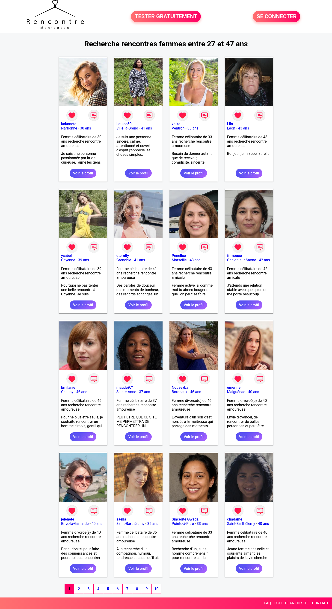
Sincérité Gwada (185, 519)
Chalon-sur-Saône (241, 260)
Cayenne (68, 260)
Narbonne (69, 128)
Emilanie (68, 387)
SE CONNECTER (276, 16)
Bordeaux (179, 392)
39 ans (83, 260)
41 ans (146, 128)
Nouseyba (180, 387)
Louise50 (124, 124)
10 (156, 589)
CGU (278, 603)
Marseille (179, 260)
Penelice (179, 255)
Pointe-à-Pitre (183, 523)
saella (121, 519)
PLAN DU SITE (297, 603)
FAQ (267, 603)
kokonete (68, 124)
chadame (234, 519)
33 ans (193, 128)
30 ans (85, 128)
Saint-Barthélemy (130, 523)
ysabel (66, 255)
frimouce (234, 255)
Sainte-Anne (126, 392)
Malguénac (236, 392)
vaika (176, 124)
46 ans (81, 392)
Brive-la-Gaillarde (75, 523)
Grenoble (123, 260)
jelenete (67, 519)
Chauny (67, 392)
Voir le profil (83, 173)
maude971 (125, 387)
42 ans (264, 260)
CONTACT (320, 603)
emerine (233, 387)
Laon (231, 128)
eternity (122, 255)
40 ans (253, 392)
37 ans (144, 392)
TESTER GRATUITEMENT (166, 16)
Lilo (230, 124)
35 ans (152, 523)
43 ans (243, 128)
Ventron (178, 128)
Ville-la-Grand (127, 128)
